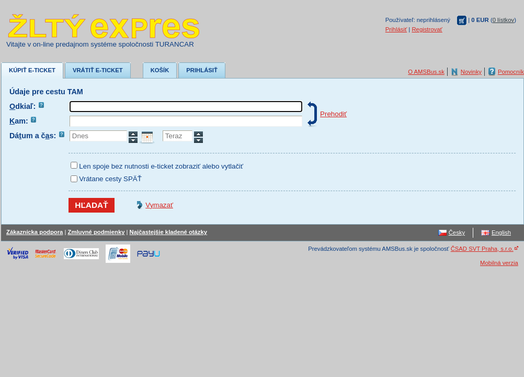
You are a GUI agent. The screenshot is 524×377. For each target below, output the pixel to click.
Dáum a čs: (36, 135)
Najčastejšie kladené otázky (168, 232)
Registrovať (427, 29)
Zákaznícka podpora (34, 232)
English (501, 232)
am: (22, 121)
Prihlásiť (396, 29)
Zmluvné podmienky (96, 232)
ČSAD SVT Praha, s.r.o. (482, 249)
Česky (457, 232)
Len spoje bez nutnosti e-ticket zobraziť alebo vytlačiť (161, 166)
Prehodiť (333, 114)
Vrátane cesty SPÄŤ (110, 179)
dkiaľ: (26, 106)
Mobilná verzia (499, 263)
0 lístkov (504, 20)
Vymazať (159, 205)
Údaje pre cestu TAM (46, 91)
